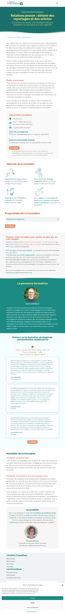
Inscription (14, 148)
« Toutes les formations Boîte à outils (18, 37)
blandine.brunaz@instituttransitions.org (19, 273)
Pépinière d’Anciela (42, 317)
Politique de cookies (31, 611)
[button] (62, 585)
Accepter (32, 598)
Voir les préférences (32, 607)
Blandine (16, 520)
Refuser (32, 603)
